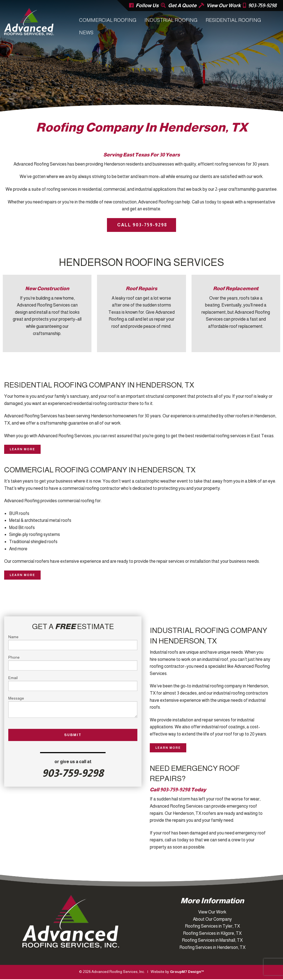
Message (72, 707)
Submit (73, 735)
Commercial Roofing (107, 20)
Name (72, 642)
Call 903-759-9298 (141, 225)
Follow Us (147, 5)
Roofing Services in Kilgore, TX (212, 933)
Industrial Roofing (171, 20)
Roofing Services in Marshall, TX (212, 940)
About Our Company (212, 919)
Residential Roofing (233, 20)
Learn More (22, 449)
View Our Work (223, 5)
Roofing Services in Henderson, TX (212, 947)
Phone (72, 663)
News (86, 32)
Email (72, 683)
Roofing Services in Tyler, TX (212, 926)
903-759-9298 (262, 5)
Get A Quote (182, 5)
